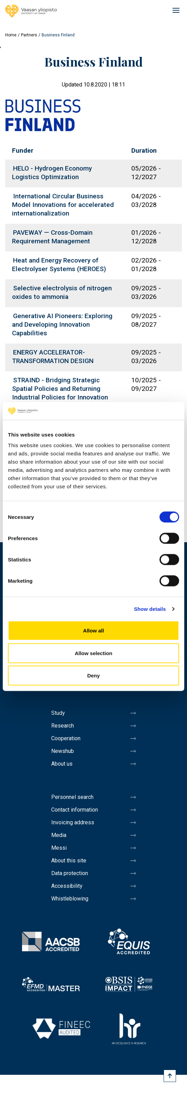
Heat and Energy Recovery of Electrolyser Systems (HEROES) (59, 264)
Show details (150, 609)
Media (58, 835)
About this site (68, 860)
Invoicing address (72, 822)
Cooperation (65, 738)
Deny (93, 675)
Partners (29, 35)
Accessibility (66, 886)
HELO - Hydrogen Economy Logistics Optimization (52, 172)
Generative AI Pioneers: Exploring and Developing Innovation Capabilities (62, 324)
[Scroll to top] (170, 1076)
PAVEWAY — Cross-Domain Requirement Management (52, 237)
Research (62, 725)
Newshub (62, 751)
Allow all (93, 630)
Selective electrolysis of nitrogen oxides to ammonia (62, 292)
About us (62, 763)
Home (10, 35)
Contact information (74, 809)
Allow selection (93, 653)
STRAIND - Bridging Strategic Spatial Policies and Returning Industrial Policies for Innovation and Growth (60, 393)
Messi (59, 848)
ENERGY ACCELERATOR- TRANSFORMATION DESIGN (53, 356)
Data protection (69, 873)
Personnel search (72, 797)
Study (58, 713)
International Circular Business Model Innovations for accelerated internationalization (63, 204)
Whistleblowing (69, 898)
